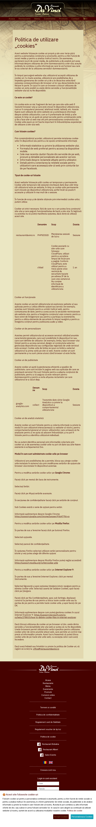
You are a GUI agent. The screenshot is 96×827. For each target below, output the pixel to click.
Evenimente (49, 18)
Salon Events (50, 755)
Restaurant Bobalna (50, 744)
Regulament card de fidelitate (48, 722)
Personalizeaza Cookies (82, 817)
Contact (75, 18)
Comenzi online (48, 695)
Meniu (37, 18)
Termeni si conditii (48, 707)
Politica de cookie (48, 737)
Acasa (12, 18)
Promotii (63, 18)
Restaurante (25, 18)
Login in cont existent (47, 778)
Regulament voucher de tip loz (48, 729)
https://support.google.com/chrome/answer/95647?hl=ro (42, 516)
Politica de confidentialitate (48, 715)
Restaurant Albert (50, 749)
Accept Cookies (61, 817)
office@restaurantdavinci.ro (46, 649)
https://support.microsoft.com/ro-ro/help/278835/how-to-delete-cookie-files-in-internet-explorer (45, 616)
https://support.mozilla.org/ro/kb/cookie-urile (36, 563)
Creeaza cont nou (48, 770)
